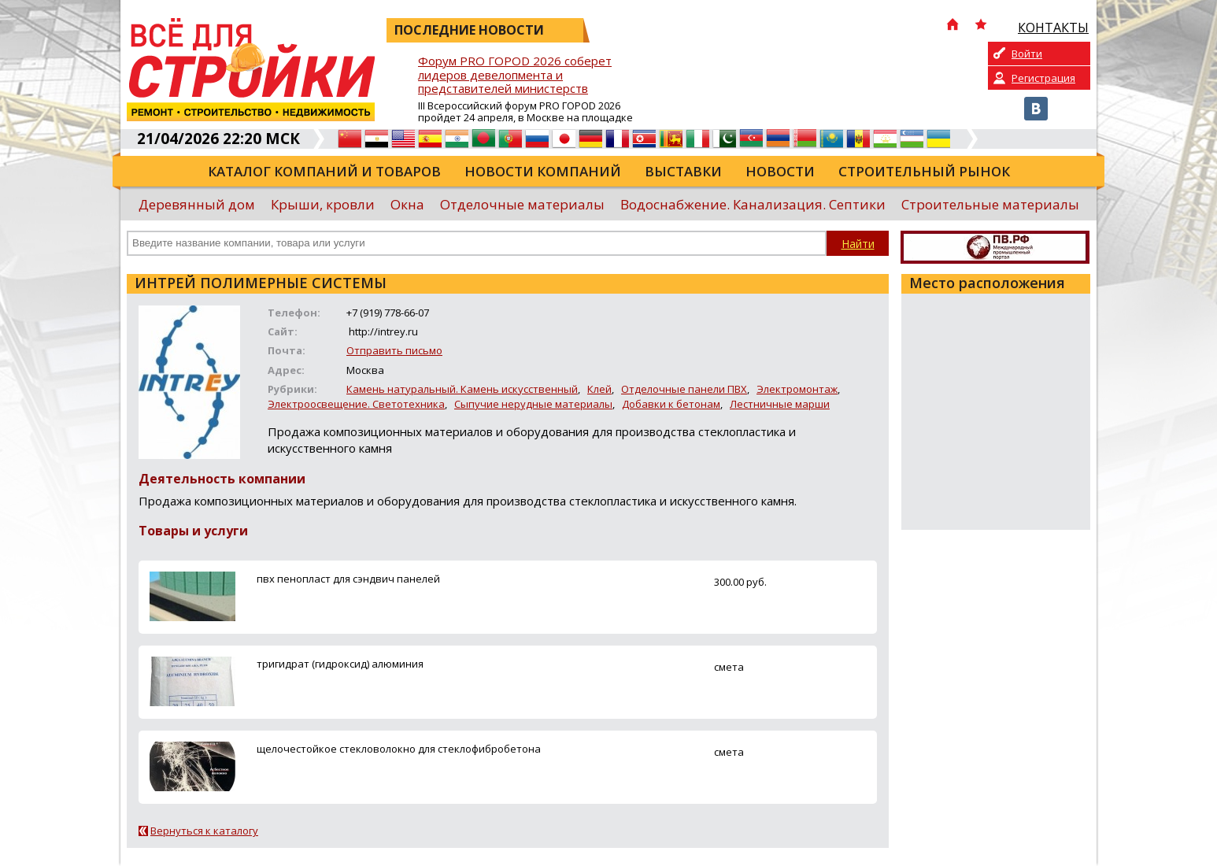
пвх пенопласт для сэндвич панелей (348, 579)
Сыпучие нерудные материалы (533, 404)
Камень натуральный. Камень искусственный (462, 389)
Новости (780, 171)
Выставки (683, 171)
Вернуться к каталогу (204, 830)
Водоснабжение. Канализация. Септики (753, 204)
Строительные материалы (990, 204)
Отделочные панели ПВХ (684, 389)
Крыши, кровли (323, 204)
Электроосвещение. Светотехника (356, 404)
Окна (407, 204)
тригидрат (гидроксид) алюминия (340, 664)
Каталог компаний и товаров (324, 171)
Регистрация (1043, 78)
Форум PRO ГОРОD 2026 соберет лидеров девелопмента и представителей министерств (515, 75)
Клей (599, 389)
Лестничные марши (780, 404)
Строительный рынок (924, 171)
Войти (1027, 53)
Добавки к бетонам (671, 404)
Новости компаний (542, 171)
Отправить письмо (394, 350)
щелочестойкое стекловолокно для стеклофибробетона (399, 749)
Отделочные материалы (522, 204)
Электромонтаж (797, 389)
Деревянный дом (197, 204)
